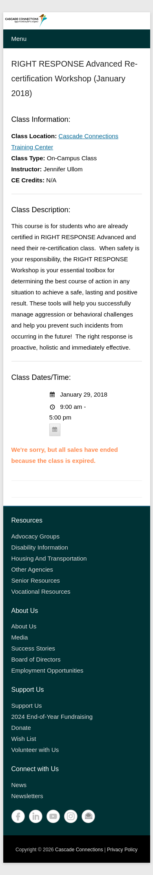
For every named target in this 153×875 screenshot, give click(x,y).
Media (19, 637)
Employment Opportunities (47, 670)
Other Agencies (32, 569)
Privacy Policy (122, 850)
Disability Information (39, 547)
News (19, 784)
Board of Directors (36, 659)
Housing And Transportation (49, 558)
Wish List (23, 738)
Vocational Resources (41, 591)
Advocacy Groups (35, 536)
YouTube (53, 816)
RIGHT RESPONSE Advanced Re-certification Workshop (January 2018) (74, 78)
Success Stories (33, 648)
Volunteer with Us (35, 749)
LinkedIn (35, 816)
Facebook (18, 816)
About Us (24, 626)
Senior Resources (35, 580)
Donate (21, 727)
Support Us (26, 705)
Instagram (71, 816)
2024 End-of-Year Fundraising (52, 716)
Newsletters (27, 795)
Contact (88, 816)
